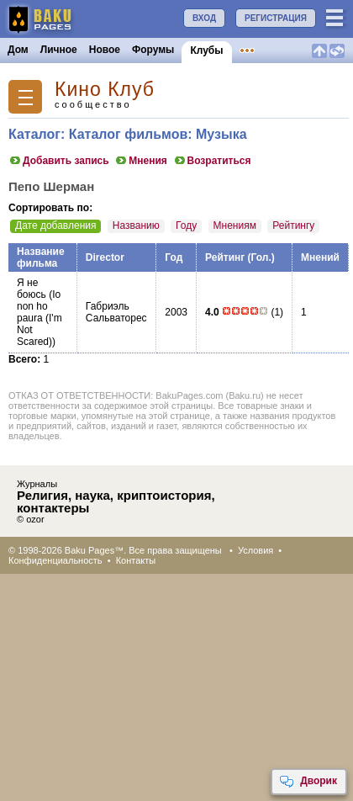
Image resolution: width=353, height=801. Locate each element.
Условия (255, 550)
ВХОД (204, 18)
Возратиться (212, 161)
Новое (104, 50)
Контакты (136, 560)
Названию (136, 225)
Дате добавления (55, 225)
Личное (58, 50)
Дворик (308, 781)
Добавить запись (58, 161)
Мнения (140, 161)
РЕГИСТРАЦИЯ (276, 18)
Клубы (206, 50)
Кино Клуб (105, 89)
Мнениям (234, 225)
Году (186, 225)
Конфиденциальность (55, 560)
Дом (18, 50)
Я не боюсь (31, 288)
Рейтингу (293, 225)
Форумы (153, 50)
